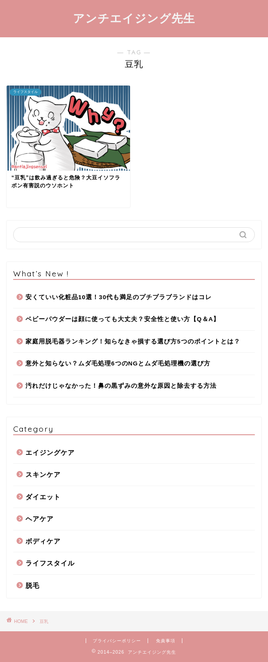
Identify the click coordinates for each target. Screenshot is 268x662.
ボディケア (43, 541)
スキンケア (43, 474)
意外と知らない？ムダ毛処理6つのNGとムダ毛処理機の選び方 (117, 363)
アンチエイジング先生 (134, 18)
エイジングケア (50, 452)
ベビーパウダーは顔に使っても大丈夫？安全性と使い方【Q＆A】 (122, 319)
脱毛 (32, 585)
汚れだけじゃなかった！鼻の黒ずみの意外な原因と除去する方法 (121, 386)
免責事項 (165, 640)
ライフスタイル (50, 563)
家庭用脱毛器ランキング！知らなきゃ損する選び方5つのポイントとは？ (132, 341)
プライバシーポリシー (117, 640)
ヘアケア (39, 518)
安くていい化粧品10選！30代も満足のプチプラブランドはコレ (118, 297)
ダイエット (43, 497)
